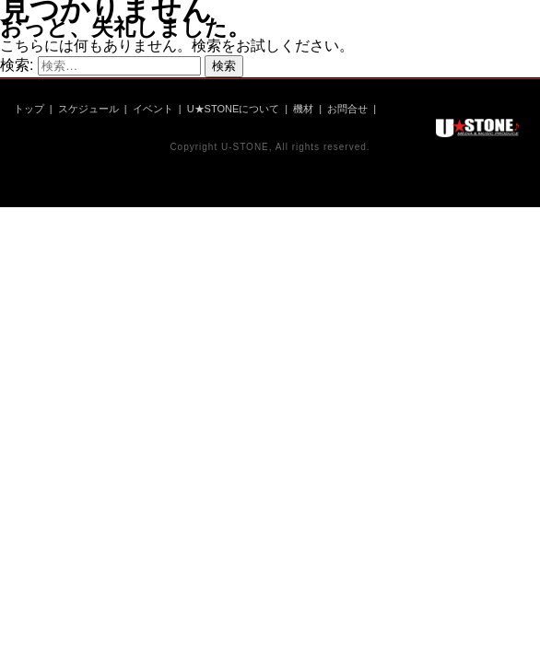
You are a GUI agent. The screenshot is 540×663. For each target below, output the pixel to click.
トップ (29, 108)
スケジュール (88, 108)
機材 (303, 108)
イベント (153, 108)
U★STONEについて (233, 108)
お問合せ (347, 108)
